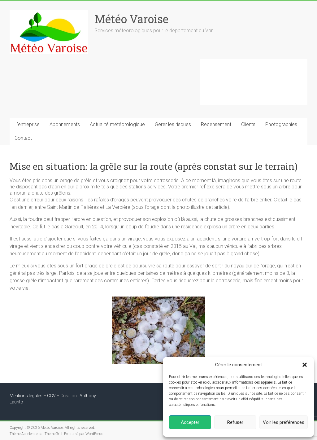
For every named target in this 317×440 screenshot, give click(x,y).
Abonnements (65, 124)
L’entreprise (27, 124)
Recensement (216, 124)
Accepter (190, 422)
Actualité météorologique (117, 124)
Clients (248, 124)
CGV (51, 395)
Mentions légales (26, 395)
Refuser (235, 422)
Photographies (281, 124)
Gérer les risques (173, 124)
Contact (23, 138)
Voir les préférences (283, 422)
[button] (305, 365)
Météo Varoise (131, 18)
